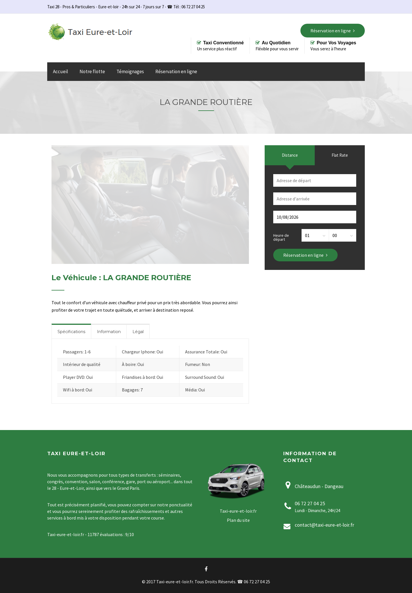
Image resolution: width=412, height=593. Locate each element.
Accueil (60, 71)
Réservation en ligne (176, 71)
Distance (290, 155)
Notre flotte (92, 71)
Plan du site (238, 520)
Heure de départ (281, 237)
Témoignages (130, 71)
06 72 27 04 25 (310, 503)
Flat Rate (340, 155)
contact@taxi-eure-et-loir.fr (324, 525)
